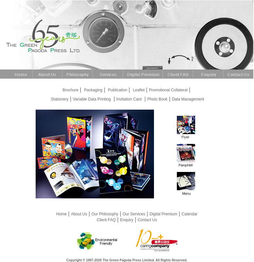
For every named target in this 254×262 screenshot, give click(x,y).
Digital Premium (164, 214)
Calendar (189, 214)
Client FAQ (106, 220)
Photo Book (157, 99)
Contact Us (147, 220)
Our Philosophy (105, 214)
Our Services (134, 214)
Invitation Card (129, 99)
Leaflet (138, 90)
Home (61, 214)
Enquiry (126, 220)
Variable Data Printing (92, 99)
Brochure (70, 90)
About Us (79, 214)
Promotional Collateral (168, 90)
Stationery (60, 99)
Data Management (188, 99)
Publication (117, 90)
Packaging (93, 90)
